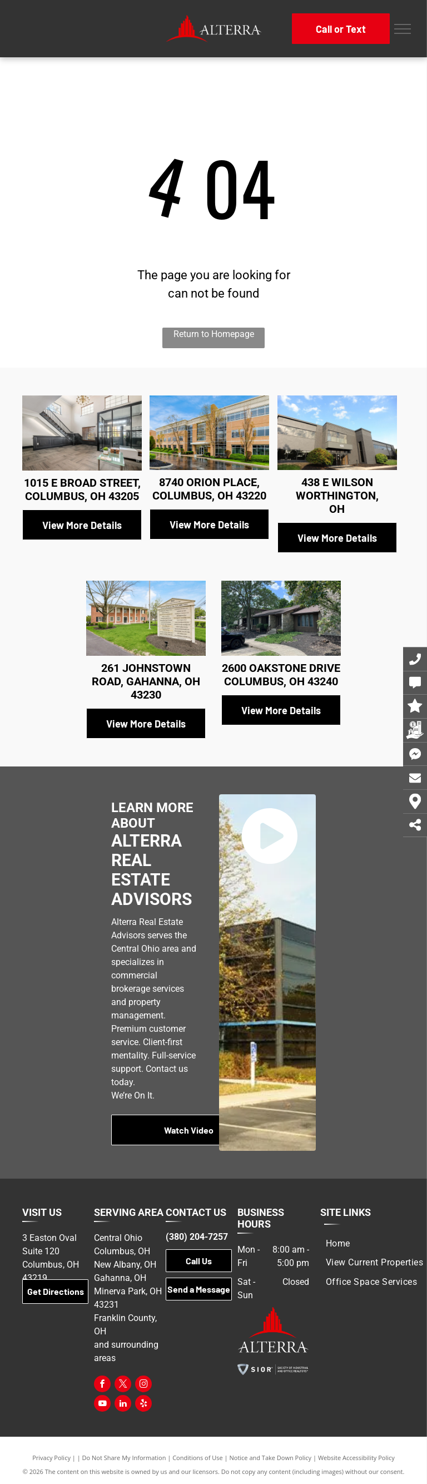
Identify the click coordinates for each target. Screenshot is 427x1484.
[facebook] (102, 1385)
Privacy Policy (51, 1457)
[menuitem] (338, 1243)
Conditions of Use (197, 1457)
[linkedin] (123, 1404)
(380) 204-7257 (197, 1236)
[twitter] (123, 1385)
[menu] (402, 28)
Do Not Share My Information (124, 1457)
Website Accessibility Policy (356, 1457)
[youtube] (102, 1404)
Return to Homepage (213, 334)
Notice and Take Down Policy (271, 1457)
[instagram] (143, 1385)
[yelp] (143, 1404)
